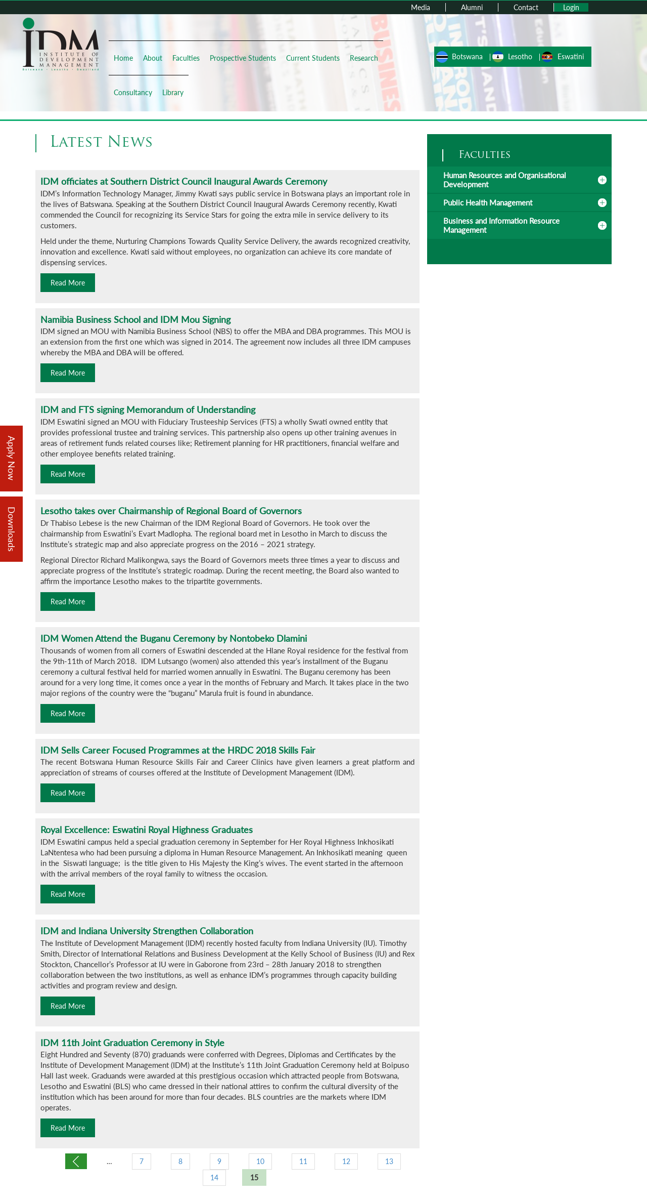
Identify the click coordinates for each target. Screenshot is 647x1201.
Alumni (472, 7)
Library (172, 92)
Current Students (313, 58)
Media (420, 7)
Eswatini (571, 56)
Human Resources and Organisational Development (504, 180)
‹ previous (76, 1161)
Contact (526, 7)
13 (389, 1161)
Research (364, 58)
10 (260, 1161)
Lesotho (520, 56)
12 (346, 1161)
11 (303, 1161)
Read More (68, 282)
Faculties (186, 58)
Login (571, 7)
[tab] (519, 180)
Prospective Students (243, 58)
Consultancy (133, 92)
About (152, 58)
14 (214, 1177)
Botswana (467, 56)
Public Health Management (487, 202)
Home (123, 58)
